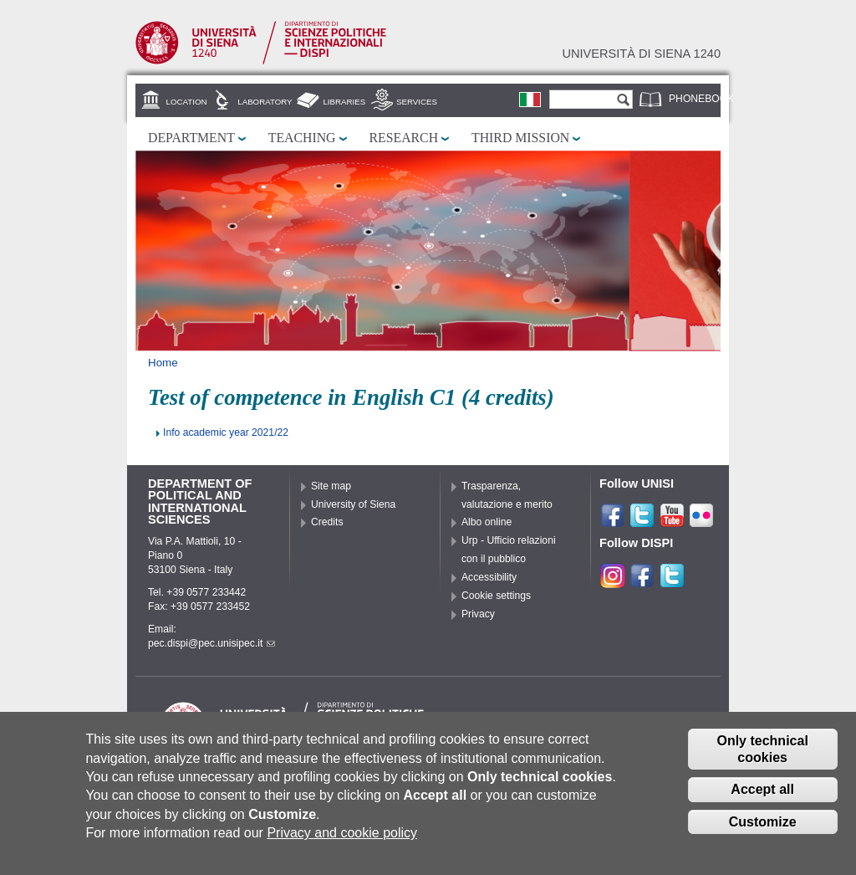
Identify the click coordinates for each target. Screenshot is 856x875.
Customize (763, 827)
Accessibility (489, 577)
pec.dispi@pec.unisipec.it (211, 643)
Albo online (486, 522)
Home (163, 362)
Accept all (762, 795)
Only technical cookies (762, 754)
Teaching (302, 137)
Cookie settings (496, 595)
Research (404, 137)
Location (186, 101)
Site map (331, 486)
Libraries (344, 101)
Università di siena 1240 (641, 53)
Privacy (478, 614)
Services (416, 101)
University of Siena (353, 504)
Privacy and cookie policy (342, 838)
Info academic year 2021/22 (225, 432)
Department (191, 137)
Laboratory (264, 101)
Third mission (520, 137)
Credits (327, 522)
